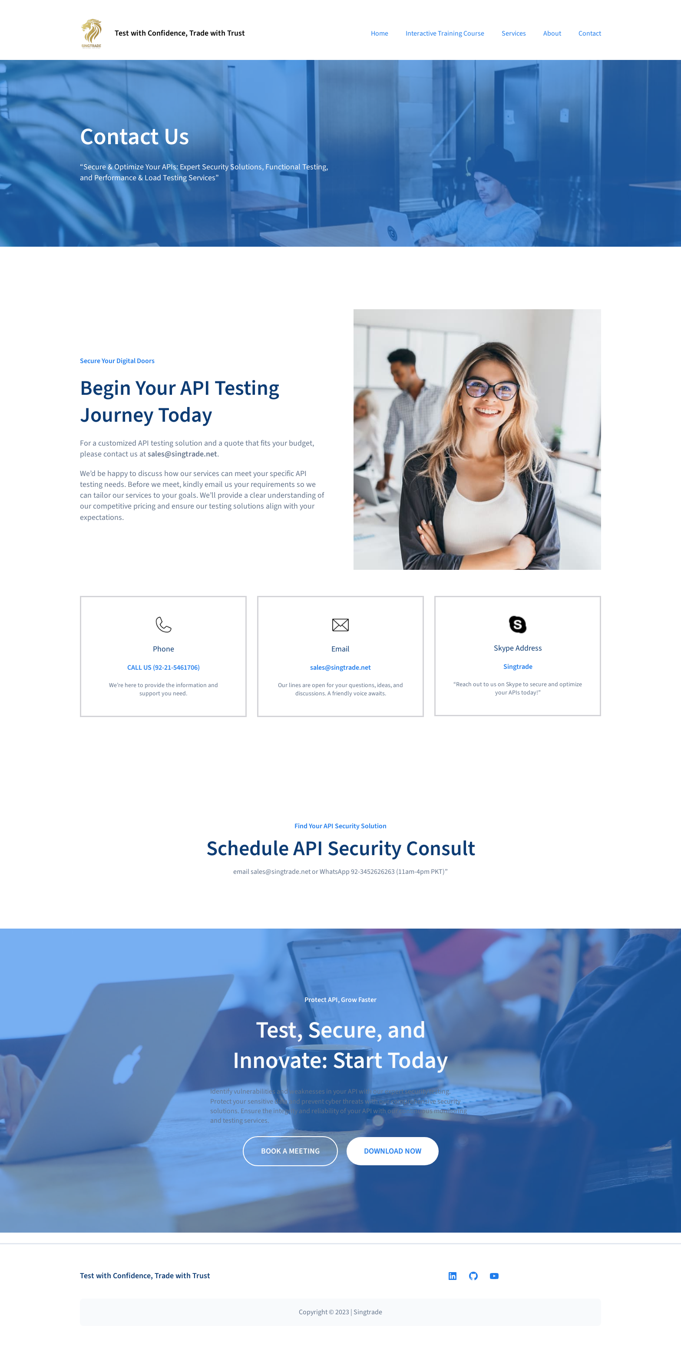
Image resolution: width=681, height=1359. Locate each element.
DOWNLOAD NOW (392, 1151)
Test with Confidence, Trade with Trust (180, 33)
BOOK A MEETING (290, 1151)
